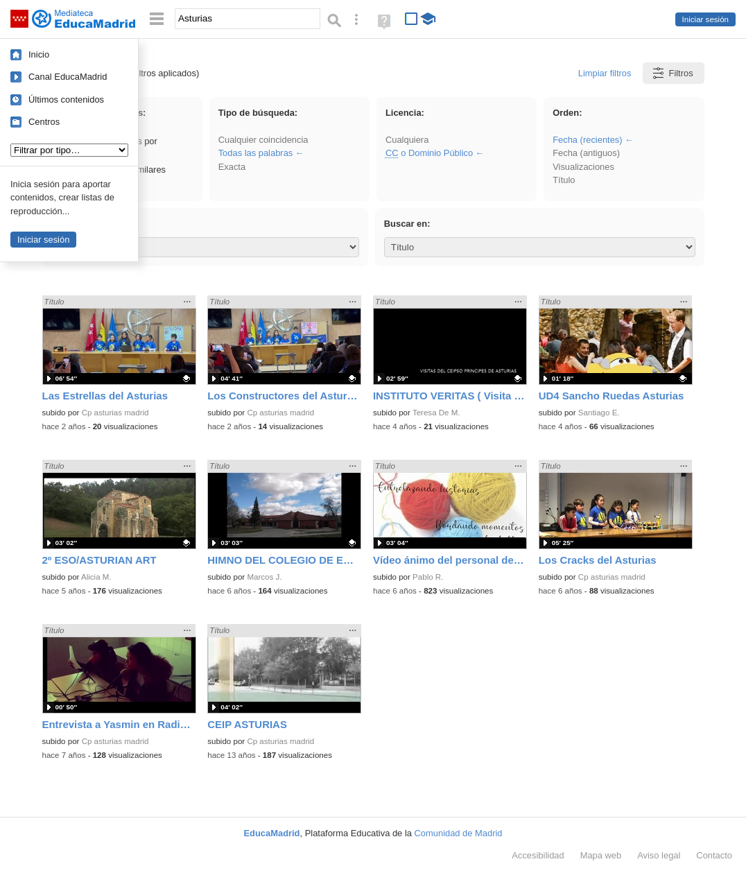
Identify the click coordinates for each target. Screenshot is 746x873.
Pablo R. (428, 577)
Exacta (231, 167)
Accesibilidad (538, 855)
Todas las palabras (255, 153)
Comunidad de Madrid (459, 833)
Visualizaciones (583, 167)
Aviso (658, 855)
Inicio (38, 54)
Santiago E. (599, 412)
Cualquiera (406, 140)
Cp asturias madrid (115, 412)
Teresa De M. (436, 412)
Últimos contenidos (66, 99)
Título (564, 180)
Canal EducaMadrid (67, 76)
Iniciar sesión (705, 19)
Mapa (601, 855)
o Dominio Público (429, 153)
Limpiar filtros (605, 73)
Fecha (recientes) (587, 140)
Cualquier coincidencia (263, 140)
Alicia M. (96, 577)
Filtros (672, 73)
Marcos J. (264, 577)
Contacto (714, 855)
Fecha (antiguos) (586, 153)
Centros (44, 121)
